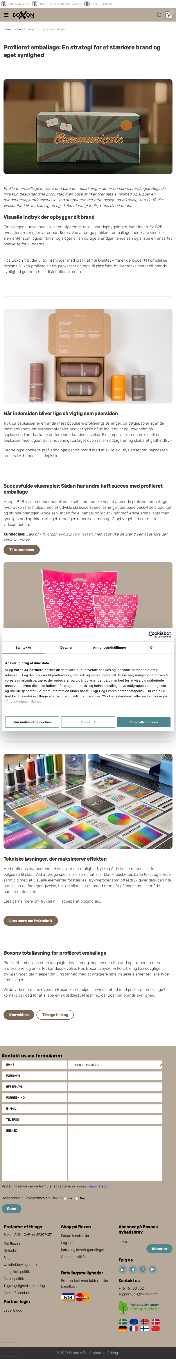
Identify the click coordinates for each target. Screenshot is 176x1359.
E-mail (11, 1109)
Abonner (159, 1249)
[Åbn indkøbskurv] (168, 14)
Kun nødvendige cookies (32, 722)
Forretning (15, 1098)
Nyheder (10, 1251)
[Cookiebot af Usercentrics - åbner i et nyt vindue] (152, 634)
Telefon (12, 1120)
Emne (10, 1065)
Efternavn (14, 1087)
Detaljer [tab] (66, 647)
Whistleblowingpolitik (20, 1265)
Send (11, 1209)
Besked (11, 1131)
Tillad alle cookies (144, 722)
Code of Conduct (17, 1293)
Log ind (67, 1243)
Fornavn (13, 1076)
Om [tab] (152, 647)
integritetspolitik (100, 1186)
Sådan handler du (75, 1236)
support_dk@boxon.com (138, 1294)
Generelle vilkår (73, 1257)
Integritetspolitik (17, 1272)
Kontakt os (19, 1015)
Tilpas (88, 722)
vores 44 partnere (28, 670)
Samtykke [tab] (23, 647)
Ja (68, 1198)
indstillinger (90, 691)
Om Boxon (12, 1243)
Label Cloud (13, 1310)
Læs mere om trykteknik (30, 921)
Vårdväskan (82, 534)
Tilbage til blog (55, 1015)
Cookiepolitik (14, 1279)
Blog (7, 1258)
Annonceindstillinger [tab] (109, 647)
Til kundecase (21, 550)
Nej (79, 1198)
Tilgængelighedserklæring (24, 1286)
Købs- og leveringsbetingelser (85, 1250)
